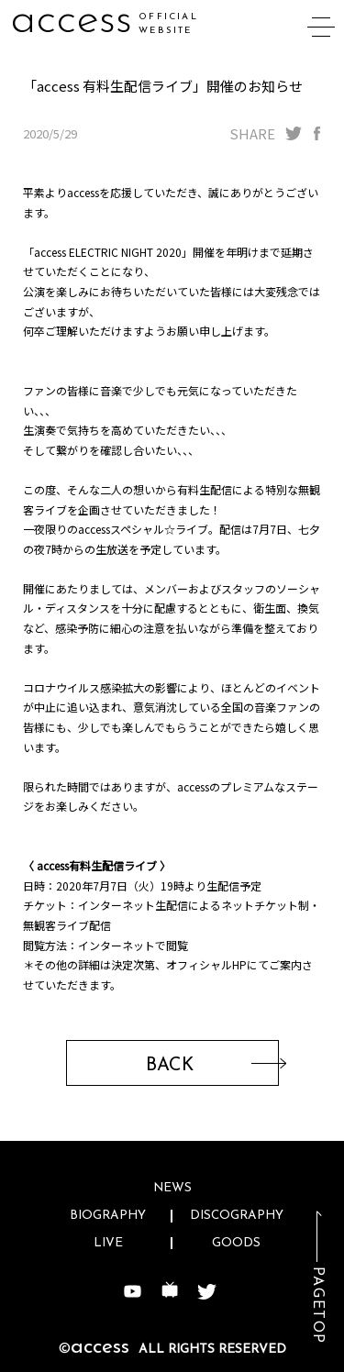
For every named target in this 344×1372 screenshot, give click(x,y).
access (71, 20)
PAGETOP (317, 1305)
